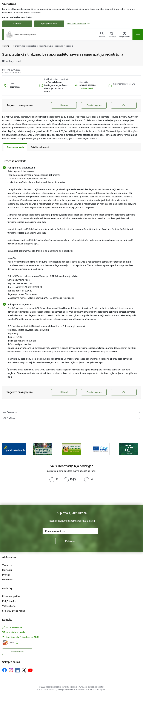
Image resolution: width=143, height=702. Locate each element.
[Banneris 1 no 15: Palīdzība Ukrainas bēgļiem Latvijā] (14, 448)
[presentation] (25, 493)
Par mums (7, 579)
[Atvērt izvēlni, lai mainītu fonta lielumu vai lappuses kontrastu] (124, 35)
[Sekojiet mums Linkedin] (17, 670)
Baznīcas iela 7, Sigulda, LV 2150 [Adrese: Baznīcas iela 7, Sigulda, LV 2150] (22, 637)
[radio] (53, 479)
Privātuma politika (11, 596)
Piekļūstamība (9, 601)
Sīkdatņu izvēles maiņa (13, 610)
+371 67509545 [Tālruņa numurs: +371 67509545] (14, 627)
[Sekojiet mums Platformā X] (24, 670)
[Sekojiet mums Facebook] (4, 670)
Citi (123, 105)
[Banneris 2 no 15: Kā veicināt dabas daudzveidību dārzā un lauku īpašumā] (42, 448)
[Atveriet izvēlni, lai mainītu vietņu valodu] (111, 34)
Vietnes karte (8, 605)
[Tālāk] (136, 449)
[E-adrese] (8, 642)
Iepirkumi (7, 569)
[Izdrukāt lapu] (71, 412)
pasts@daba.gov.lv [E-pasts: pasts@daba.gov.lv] (15, 632)
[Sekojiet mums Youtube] (30, 670)
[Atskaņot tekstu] (14, 61)
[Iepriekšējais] (7, 449)
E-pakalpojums (93, 105)
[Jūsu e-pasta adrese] (70, 531)
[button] (87, 88)
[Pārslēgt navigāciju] (137, 34)
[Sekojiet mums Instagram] (11, 670)
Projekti (6, 574)
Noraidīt (17, 23)
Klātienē (64, 105)
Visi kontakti (17, 651)
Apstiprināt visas (49, 23)
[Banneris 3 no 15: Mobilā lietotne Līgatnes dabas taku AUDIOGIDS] (71, 448)
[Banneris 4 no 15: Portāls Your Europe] (100, 448)
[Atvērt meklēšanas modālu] (102, 35)
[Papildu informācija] (17, 643)
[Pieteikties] (70, 541)
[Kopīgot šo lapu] (71, 418)
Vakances (7, 565)
